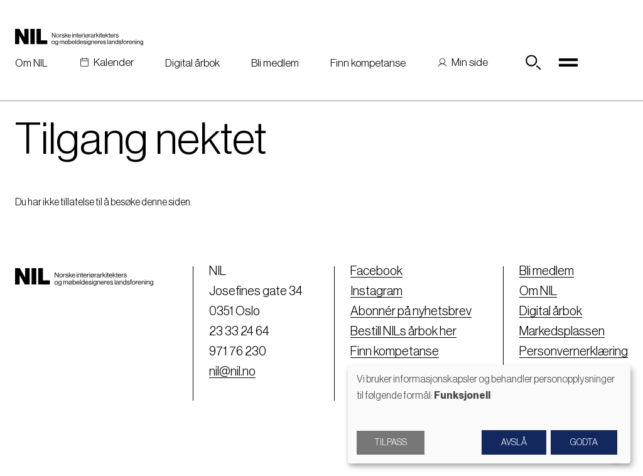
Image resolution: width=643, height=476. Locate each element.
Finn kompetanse (368, 63)
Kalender (114, 62)
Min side (469, 62)
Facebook (376, 271)
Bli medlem (275, 63)
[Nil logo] (79, 36)
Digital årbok (192, 63)
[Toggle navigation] (568, 63)
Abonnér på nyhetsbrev (411, 311)
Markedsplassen (562, 331)
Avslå (514, 442)
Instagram (376, 291)
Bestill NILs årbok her (403, 331)
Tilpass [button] (390, 442)
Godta (584, 442)
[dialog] (489, 414)
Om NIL (31, 63)
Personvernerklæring (573, 351)
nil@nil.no (232, 371)
